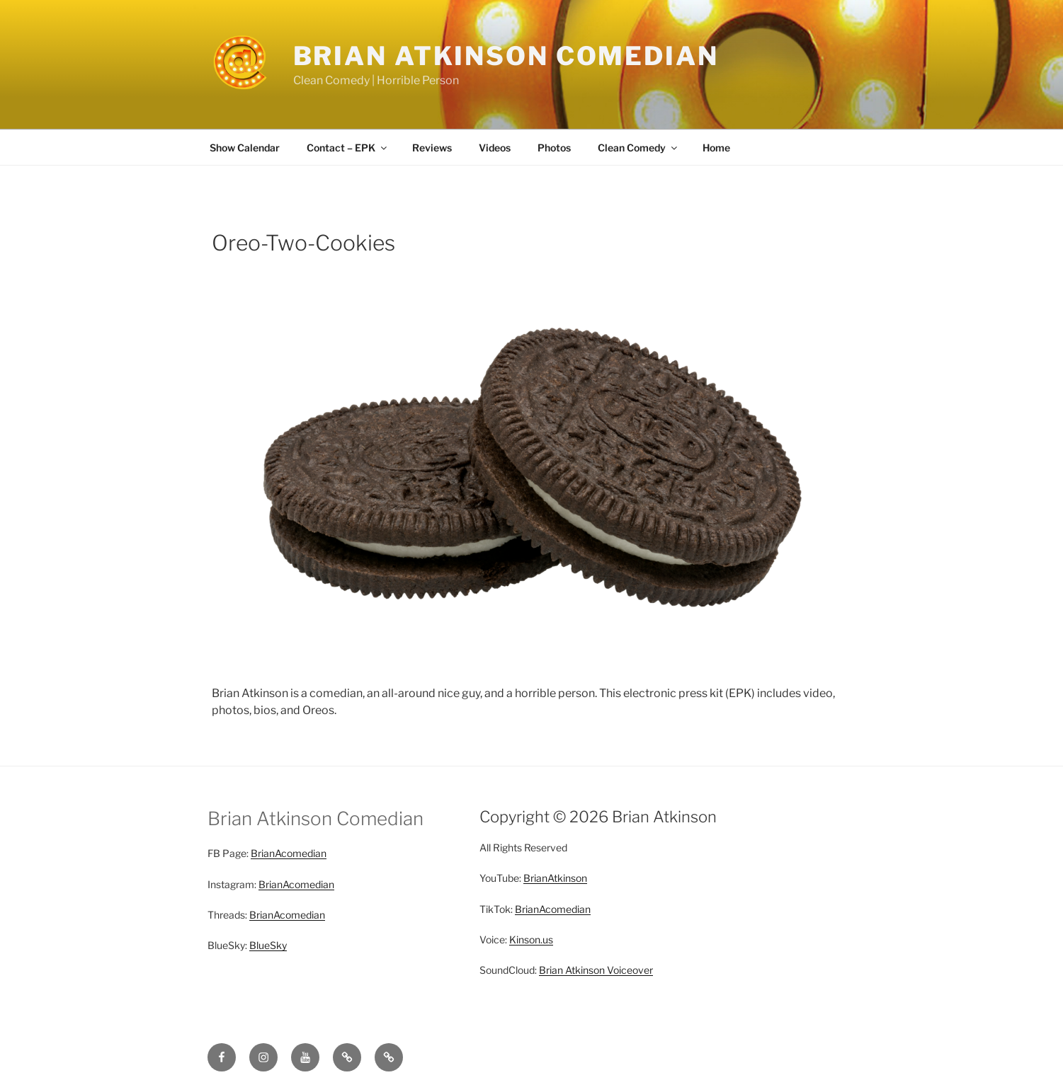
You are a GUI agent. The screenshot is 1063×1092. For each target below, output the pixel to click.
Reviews (432, 148)
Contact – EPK (348, 148)
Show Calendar (245, 148)
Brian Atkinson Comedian (506, 55)
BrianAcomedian (288, 853)
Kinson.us (531, 939)
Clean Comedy (638, 148)
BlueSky (268, 945)
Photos (554, 148)
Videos (495, 148)
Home (716, 148)
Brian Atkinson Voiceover (596, 970)
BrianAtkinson (555, 878)
